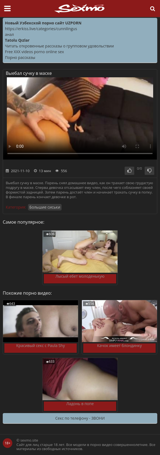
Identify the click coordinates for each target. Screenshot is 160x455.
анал (9, 34)
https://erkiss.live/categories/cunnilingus (41, 28)
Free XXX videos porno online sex (34, 51)
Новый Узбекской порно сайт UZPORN (43, 22)
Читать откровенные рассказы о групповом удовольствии (59, 46)
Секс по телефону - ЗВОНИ (80, 418)
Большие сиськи (44, 207)
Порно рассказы (20, 57)
